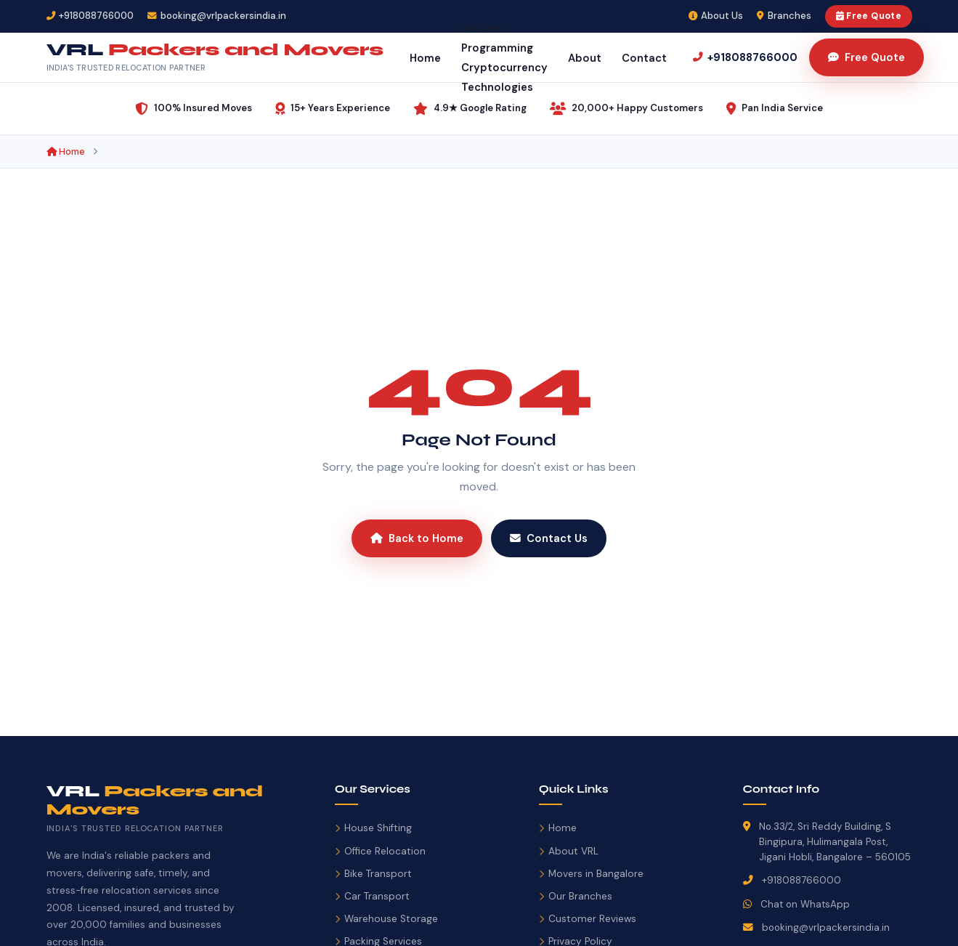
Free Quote (869, 16)
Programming (497, 48)
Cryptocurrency (504, 67)
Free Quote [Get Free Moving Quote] (866, 57)
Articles (482, 28)
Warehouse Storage (386, 919)
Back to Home (416, 538)
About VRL (568, 851)
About (584, 58)
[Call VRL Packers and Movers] (90, 16)
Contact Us (549, 538)
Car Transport (372, 896)
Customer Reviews (587, 919)
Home (425, 58)
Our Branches (575, 896)
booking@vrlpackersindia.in (826, 927)
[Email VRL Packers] (216, 16)
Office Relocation (380, 851)
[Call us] (745, 57)
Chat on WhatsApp (805, 904)
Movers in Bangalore (591, 874)
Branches (784, 15)
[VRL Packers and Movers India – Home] (214, 57)
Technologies (497, 87)
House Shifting (373, 828)
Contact (644, 58)
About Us (716, 15)
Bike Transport (373, 874)
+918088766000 (801, 880)
